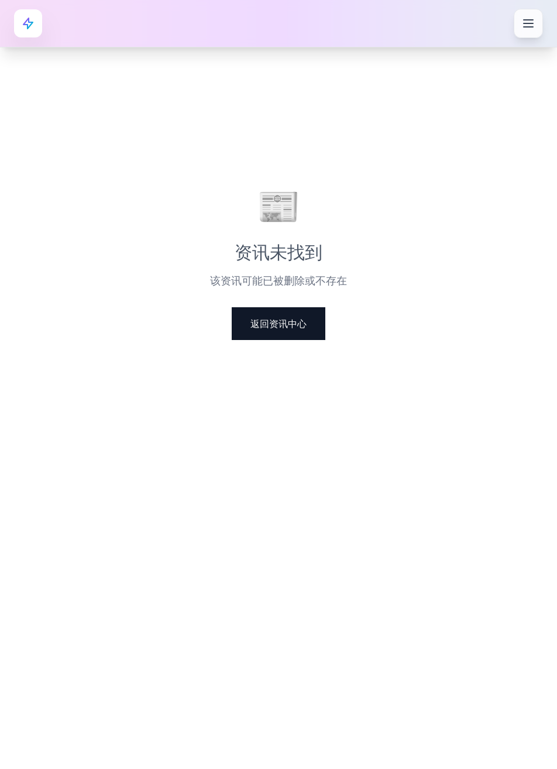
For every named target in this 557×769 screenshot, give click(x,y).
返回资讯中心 (278, 323)
